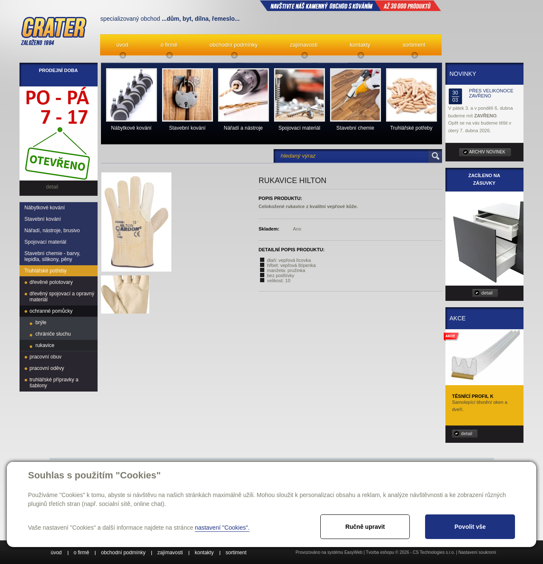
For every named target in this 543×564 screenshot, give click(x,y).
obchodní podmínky (234, 45)
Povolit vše (470, 526)
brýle (41, 322)
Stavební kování (43, 219)
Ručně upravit (365, 526)
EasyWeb (353, 552)
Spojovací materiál (46, 242)
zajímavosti (304, 45)
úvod (122, 45)
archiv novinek (487, 152)
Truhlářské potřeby (46, 271)
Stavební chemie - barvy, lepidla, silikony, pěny (53, 256)
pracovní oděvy (47, 368)
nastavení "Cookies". (222, 527)
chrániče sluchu (53, 334)
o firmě (168, 45)
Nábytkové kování (45, 208)
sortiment (414, 45)
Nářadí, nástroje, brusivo (52, 230)
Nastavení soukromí (477, 552)
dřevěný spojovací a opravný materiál (62, 297)
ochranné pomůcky (51, 311)
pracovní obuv (46, 357)
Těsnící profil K (473, 396)
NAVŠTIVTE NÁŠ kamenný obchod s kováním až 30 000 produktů (350, 5)
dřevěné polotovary (51, 282)
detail (487, 292)
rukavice (45, 345)
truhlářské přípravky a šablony (54, 383)
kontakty (360, 45)
